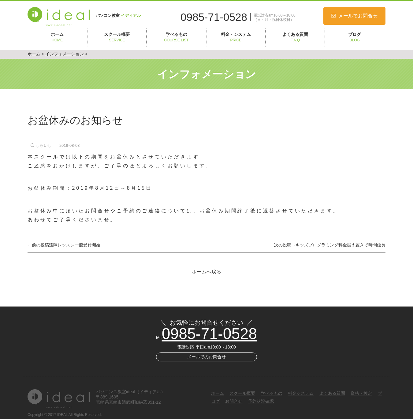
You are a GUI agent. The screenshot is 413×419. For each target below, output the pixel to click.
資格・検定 (361, 393)
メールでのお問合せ (206, 356)
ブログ (354, 37)
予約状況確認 (261, 401)
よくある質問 (295, 37)
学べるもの (176, 37)
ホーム (57, 37)
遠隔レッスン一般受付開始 (74, 244)
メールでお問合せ (358, 15)
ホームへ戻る (206, 271)
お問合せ (233, 401)
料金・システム (235, 37)
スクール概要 (116, 37)
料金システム (301, 393)
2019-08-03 (69, 145)
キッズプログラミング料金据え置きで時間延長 (340, 244)
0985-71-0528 (213, 17)
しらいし (44, 145)
